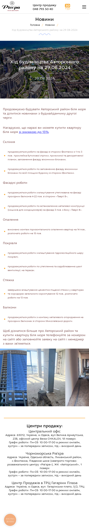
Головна (35, 24)
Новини (50, 24)
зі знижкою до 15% (34, 132)
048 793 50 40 (43, 9)
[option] (46, 377)
